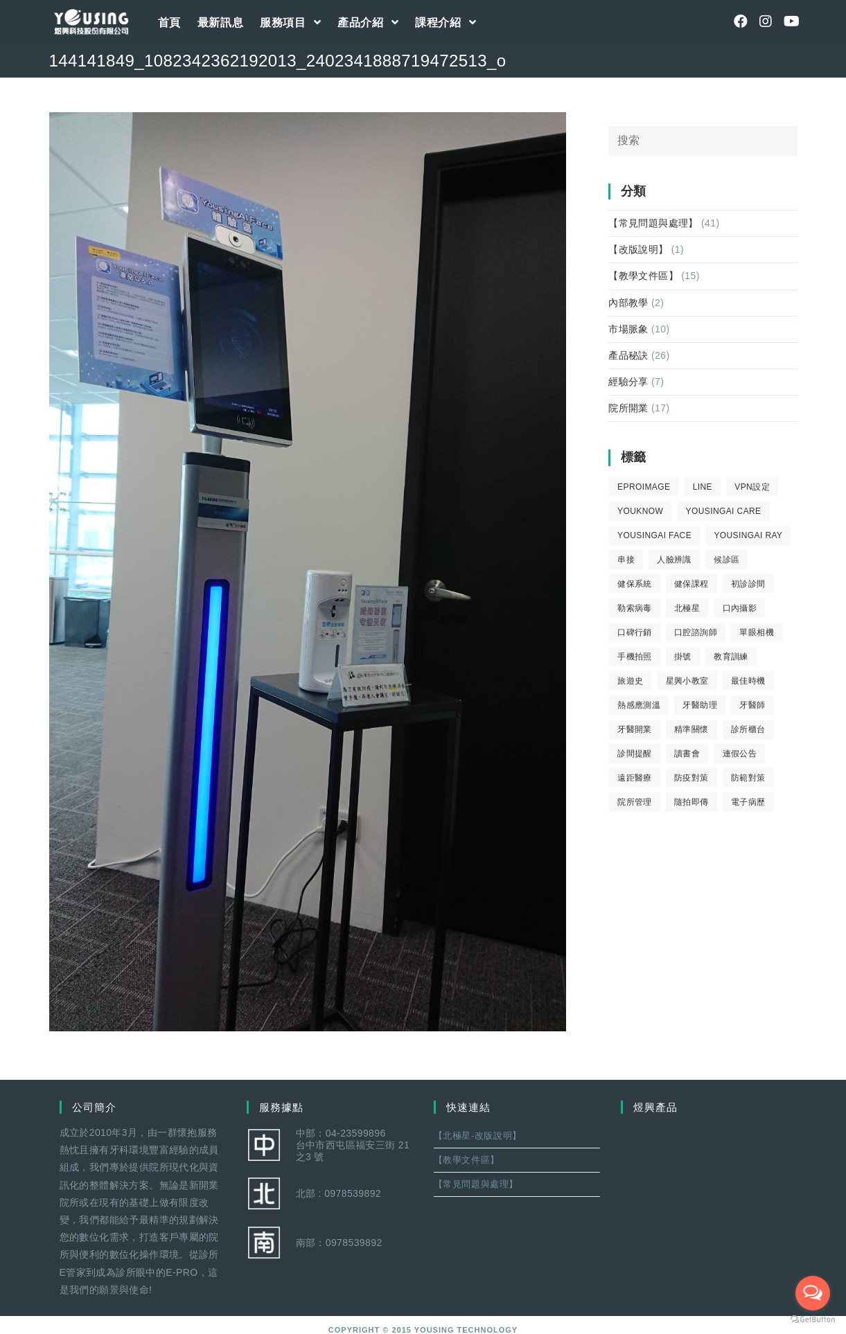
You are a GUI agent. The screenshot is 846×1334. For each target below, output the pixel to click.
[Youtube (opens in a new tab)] (790, 21)
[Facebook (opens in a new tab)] (740, 21)
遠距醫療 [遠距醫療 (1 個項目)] (634, 778)
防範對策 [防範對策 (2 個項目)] (748, 778)
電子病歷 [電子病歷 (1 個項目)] (748, 802)
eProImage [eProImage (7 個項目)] (643, 487)
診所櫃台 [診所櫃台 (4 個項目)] (748, 729)
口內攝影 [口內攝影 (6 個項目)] (740, 608)
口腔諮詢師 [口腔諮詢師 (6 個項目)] (695, 632)
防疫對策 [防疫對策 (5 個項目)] (691, 778)
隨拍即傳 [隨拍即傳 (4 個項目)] (691, 802)
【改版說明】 (638, 249)
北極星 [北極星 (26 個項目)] (687, 608)
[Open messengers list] (812, 1293)
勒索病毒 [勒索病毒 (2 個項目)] (634, 608)
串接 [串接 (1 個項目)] (626, 559)
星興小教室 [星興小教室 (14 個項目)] (687, 681)
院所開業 (628, 407)
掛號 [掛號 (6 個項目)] (682, 656)
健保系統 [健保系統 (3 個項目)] (634, 584)
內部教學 (628, 302)
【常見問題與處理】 (653, 223)
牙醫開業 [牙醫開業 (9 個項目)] (634, 729)
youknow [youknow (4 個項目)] (640, 511)
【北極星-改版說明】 (478, 1135)
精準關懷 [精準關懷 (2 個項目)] (691, 729)
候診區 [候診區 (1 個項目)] (726, 559)
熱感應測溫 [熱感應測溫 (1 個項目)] (638, 705)
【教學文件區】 (643, 275)
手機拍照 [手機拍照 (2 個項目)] (634, 656)
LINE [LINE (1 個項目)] (702, 487)
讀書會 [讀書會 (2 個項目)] (687, 753)
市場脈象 (628, 329)
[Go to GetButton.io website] (813, 1319)
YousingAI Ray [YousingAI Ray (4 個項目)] (748, 535)
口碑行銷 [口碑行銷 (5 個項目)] (634, 632)
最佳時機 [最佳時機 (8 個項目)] (748, 681)
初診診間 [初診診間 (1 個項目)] (748, 584)
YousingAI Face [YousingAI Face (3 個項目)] (654, 535)
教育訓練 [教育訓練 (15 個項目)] (731, 656)
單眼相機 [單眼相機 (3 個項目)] (756, 632)
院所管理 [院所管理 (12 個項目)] (634, 802)
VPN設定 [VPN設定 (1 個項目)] (752, 487)
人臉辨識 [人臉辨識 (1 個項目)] (674, 559)
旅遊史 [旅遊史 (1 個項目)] (630, 681)
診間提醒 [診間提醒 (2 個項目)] (634, 753)
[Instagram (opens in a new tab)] (765, 21)
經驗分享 (628, 381)
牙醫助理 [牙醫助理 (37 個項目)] (699, 705)
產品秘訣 (628, 355)
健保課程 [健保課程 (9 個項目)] (691, 584)
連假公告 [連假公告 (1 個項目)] (740, 753)
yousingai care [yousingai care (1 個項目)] (723, 511)
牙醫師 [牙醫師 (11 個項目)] (752, 705)
